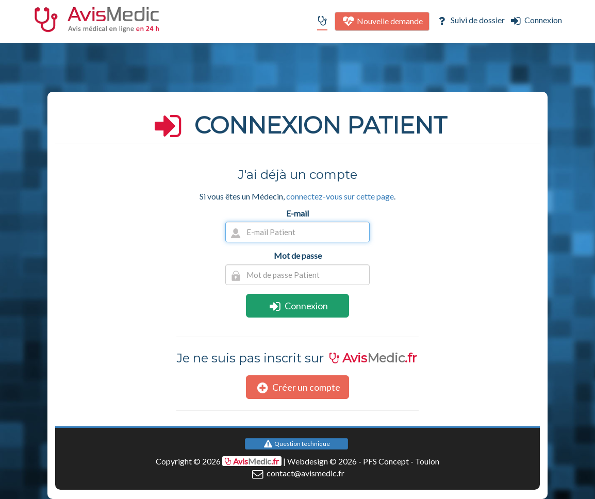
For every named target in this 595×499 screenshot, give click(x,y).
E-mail (297, 213)
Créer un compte (297, 387)
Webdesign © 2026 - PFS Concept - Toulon (363, 461)
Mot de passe (298, 255)
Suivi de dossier (469, 20)
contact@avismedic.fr (297, 473)
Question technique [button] (296, 443)
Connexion (535, 20)
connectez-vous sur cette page (340, 196)
